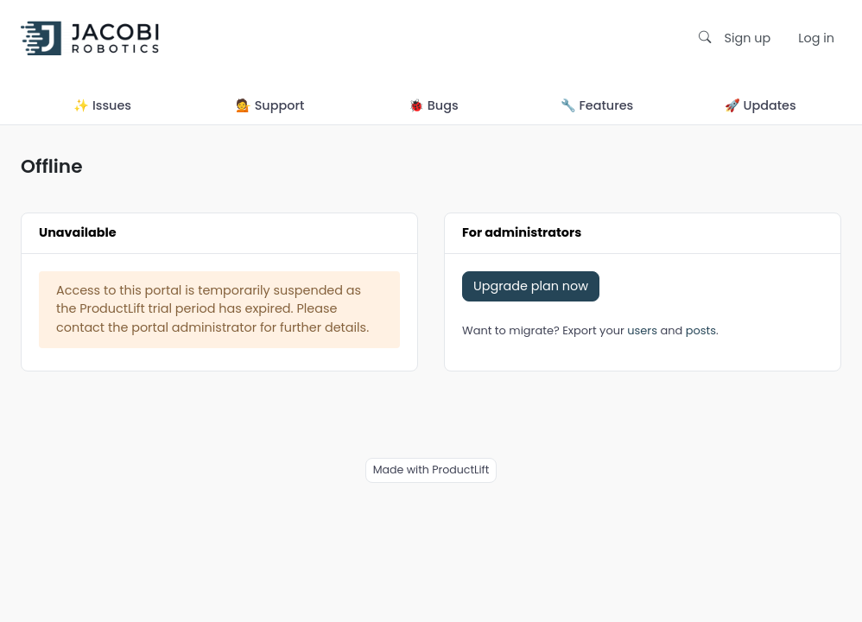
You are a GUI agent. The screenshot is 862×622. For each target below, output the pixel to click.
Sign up (748, 38)
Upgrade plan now (530, 286)
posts (701, 330)
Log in (816, 38)
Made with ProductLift (431, 469)
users (642, 330)
